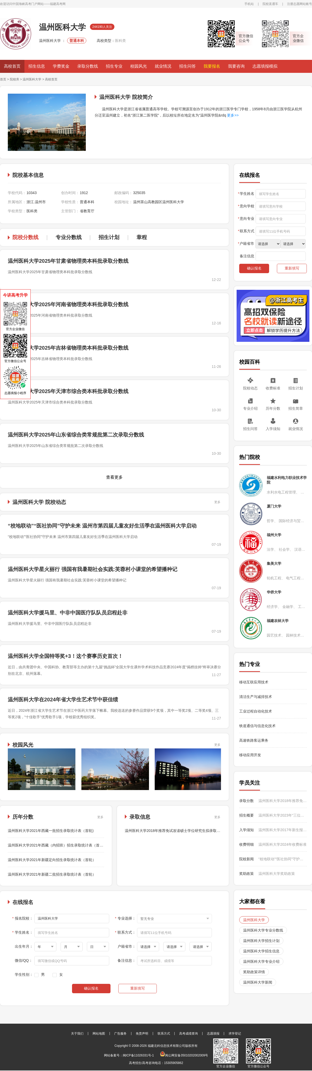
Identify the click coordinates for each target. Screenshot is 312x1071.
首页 (3, 79)
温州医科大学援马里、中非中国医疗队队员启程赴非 (67, 612)
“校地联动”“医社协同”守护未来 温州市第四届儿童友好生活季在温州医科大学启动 (102, 526)
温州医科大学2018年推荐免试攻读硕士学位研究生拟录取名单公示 (178, 831)
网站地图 (99, 1033)
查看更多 (114, 477)
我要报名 (212, 66)
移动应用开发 (250, 755)
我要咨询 (236, 66)
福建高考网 (58, 4)
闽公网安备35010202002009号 (184, 1055)
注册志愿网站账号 (299, 4)
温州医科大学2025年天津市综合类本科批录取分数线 (68, 391)
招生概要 (246, 815)
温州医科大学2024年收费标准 (282, 844)
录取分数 (246, 801)
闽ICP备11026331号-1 (138, 1055)
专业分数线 (69, 237)
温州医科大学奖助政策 (276, 873)
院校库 (14, 79)
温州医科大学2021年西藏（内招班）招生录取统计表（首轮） (57, 845)
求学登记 (235, 1033)
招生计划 (109, 237)
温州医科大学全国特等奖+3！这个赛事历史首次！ (65, 656)
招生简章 (295, 408)
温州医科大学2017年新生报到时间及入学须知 (282, 830)
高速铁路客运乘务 (253, 740)
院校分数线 (25, 237)
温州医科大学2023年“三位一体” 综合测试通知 (282, 815)
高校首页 (12, 66)
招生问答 (187, 66)
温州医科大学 (32, 79)
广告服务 (120, 1033)
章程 (141, 237)
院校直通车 (270, 4)
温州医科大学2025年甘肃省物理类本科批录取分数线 (68, 261)
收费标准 (273, 388)
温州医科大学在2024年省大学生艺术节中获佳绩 (63, 699)
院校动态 (250, 388)
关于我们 (77, 1033)
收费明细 (246, 844)
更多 (217, 502)
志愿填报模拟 (264, 66)
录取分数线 (87, 66)
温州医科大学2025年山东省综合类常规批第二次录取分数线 (76, 435)
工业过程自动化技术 (255, 711)
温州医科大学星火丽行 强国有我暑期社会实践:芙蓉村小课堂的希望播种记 (92, 569)
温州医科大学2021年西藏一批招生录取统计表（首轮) (51, 831)
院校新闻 (246, 859)
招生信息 (36, 66)
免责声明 (142, 1033)
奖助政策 (246, 873)
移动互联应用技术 (254, 682)
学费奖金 (61, 66)
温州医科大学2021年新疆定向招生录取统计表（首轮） (52, 860)
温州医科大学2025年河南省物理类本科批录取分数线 (68, 304)
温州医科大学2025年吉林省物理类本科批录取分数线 (68, 348)
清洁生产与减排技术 (255, 697)
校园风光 (138, 66)
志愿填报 (213, 1033)
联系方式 (164, 1033)
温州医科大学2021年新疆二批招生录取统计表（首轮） (52, 874)
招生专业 (114, 66)
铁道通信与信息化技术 (257, 726)
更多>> (232, 115)
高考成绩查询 (188, 1033)
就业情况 (163, 66)
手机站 (249, 4)
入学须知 (273, 429)
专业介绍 (250, 408)
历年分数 (273, 408)
